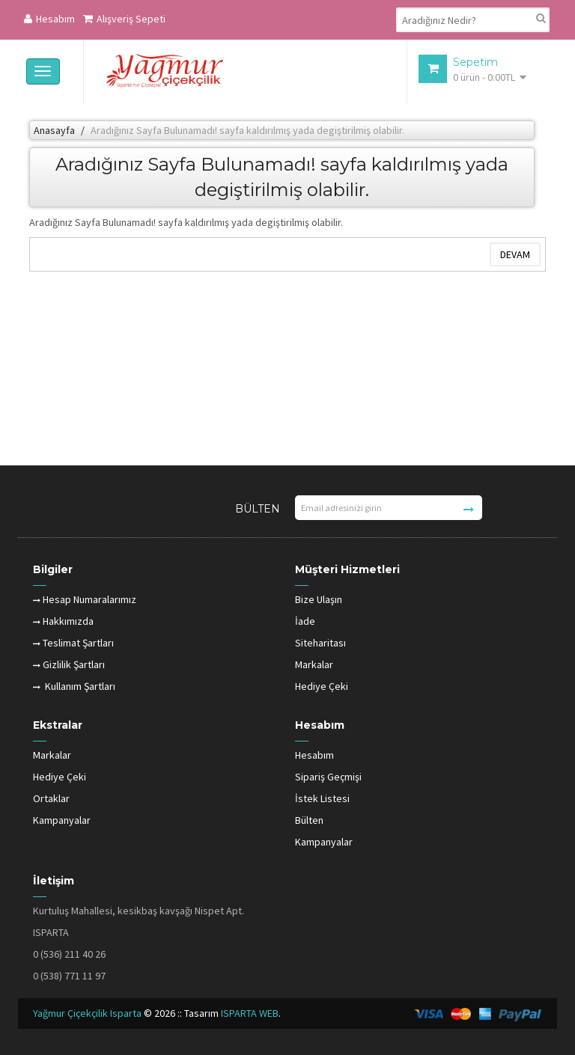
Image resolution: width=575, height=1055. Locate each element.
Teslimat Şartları (73, 642)
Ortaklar (51, 798)
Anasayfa (54, 130)
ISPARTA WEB (250, 1013)
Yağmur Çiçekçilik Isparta (88, 1013)
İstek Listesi (322, 798)
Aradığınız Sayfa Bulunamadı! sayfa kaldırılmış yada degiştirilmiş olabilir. (247, 130)
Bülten (309, 820)
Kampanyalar (62, 820)
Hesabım (49, 18)
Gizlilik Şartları (69, 664)
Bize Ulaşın (318, 599)
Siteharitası (320, 642)
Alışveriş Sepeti (124, 18)
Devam (515, 254)
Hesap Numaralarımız (84, 599)
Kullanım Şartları (74, 686)
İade (305, 621)
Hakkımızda (63, 621)
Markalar (314, 664)
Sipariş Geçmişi (328, 776)
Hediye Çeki (321, 686)
